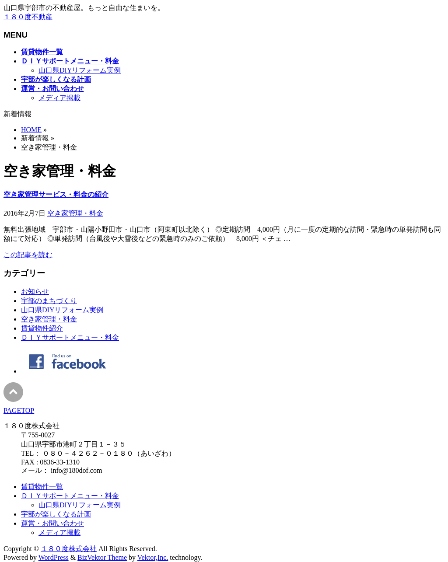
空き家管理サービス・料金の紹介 (56, 194)
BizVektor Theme (102, 557)
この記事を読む (28, 254)
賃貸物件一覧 (42, 486)
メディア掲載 (59, 97)
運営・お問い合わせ (52, 523)
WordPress (53, 557)
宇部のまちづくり (49, 300)
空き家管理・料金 (75, 213)
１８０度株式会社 (69, 548)
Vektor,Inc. (152, 557)
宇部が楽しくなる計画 (56, 514)
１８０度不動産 (28, 17)
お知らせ (35, 291)
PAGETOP (19, 410)
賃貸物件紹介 (42, 328)
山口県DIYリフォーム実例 (79, 70)
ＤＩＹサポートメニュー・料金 (70, 337)
